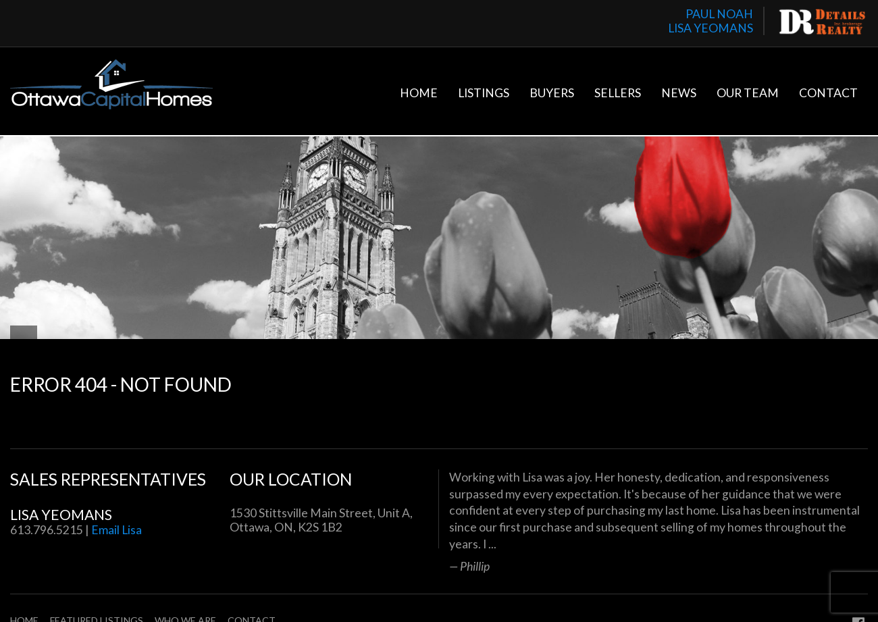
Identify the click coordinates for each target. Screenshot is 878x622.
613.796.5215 (46, 530)
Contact (828, 93)
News (678, 93)
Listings (483, 93)
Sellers (617, 93)
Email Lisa (116, 530)
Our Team (748, 93)
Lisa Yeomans (61, 514)
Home (419, 93)
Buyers (552, 93)
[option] (658, 521)
